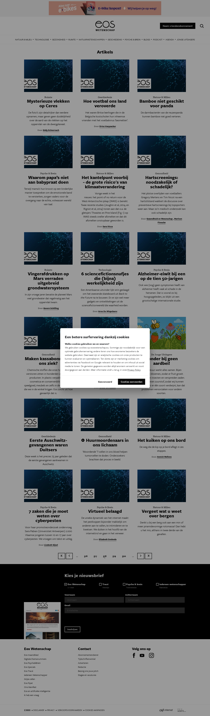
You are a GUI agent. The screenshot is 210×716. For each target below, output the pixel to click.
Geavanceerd (105, 381)
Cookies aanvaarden (131, 381)
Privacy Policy (134, 369)
